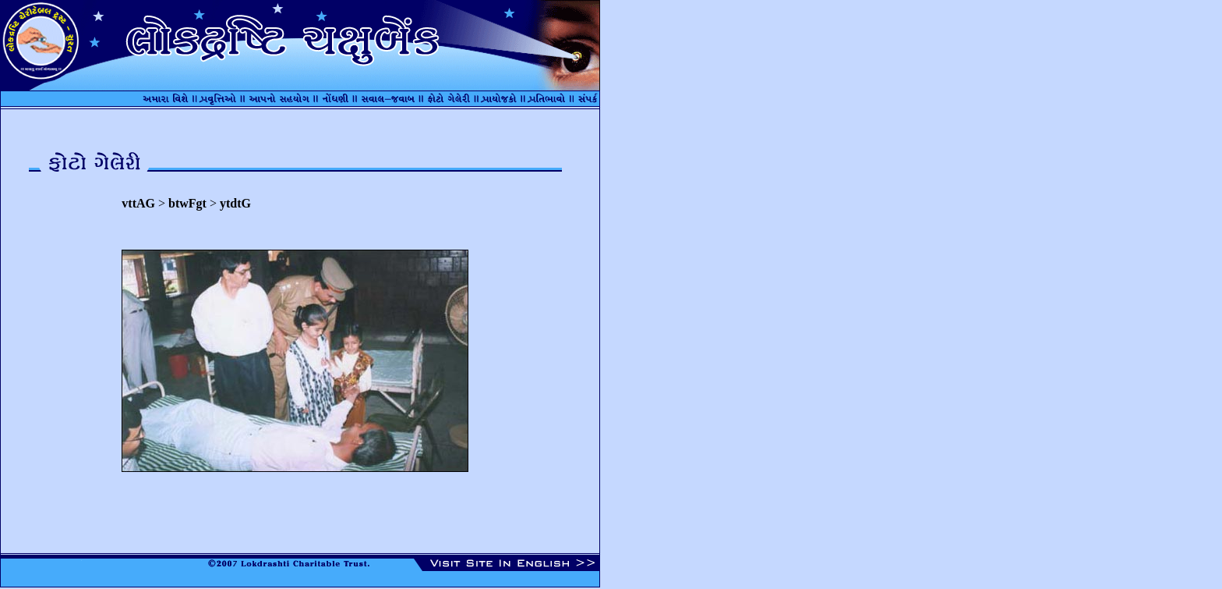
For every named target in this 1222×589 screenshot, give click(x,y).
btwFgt (187, 203)
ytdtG (235, 203)
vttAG (138, 203)
